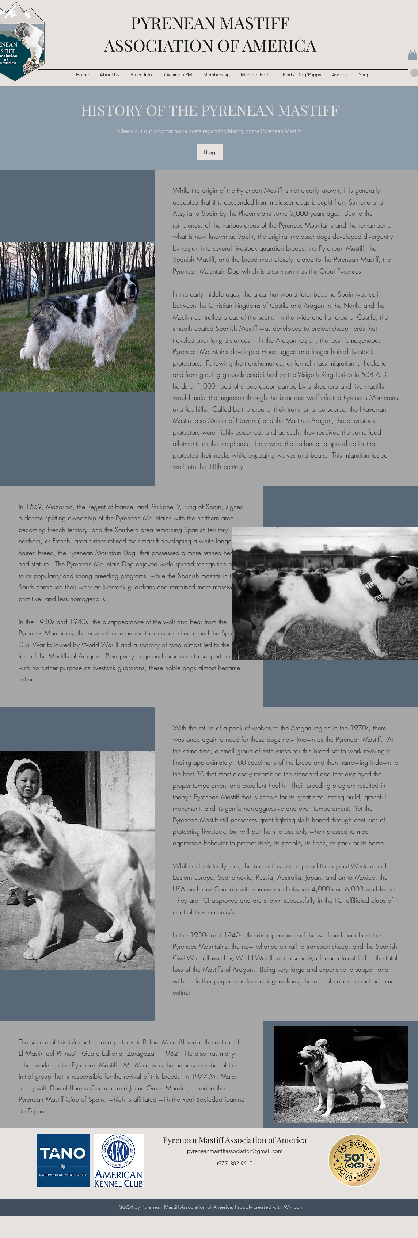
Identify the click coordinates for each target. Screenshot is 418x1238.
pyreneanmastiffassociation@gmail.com (235, 1150)
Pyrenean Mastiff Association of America (235, 1139)
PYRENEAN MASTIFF (210, 22)
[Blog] (210, 152)
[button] (142, 75)
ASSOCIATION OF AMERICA (210, 45)
